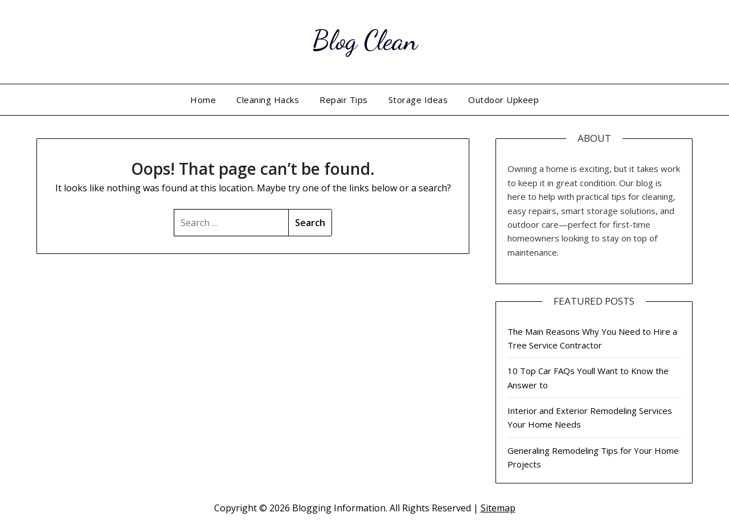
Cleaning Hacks (267, 99)
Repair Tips (344, 99)
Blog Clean (364, 40)
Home (203, 99)
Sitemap (498, 508)
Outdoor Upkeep (503, 99)
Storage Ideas (418, 99)
